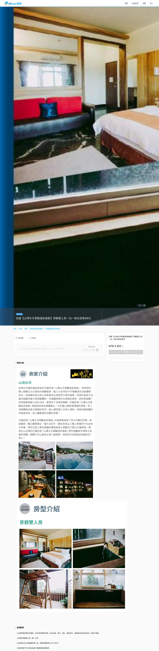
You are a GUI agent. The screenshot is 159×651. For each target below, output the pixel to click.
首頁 (14, 328)
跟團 (144, 3)
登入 (151, 3)
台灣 (20, 328)
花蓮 (25, 328)
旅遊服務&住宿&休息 (53, 328)
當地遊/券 (135, 3)
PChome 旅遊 (12, 3)
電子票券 (19, 314)
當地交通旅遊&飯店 (36, 328)
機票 (126, 3)
